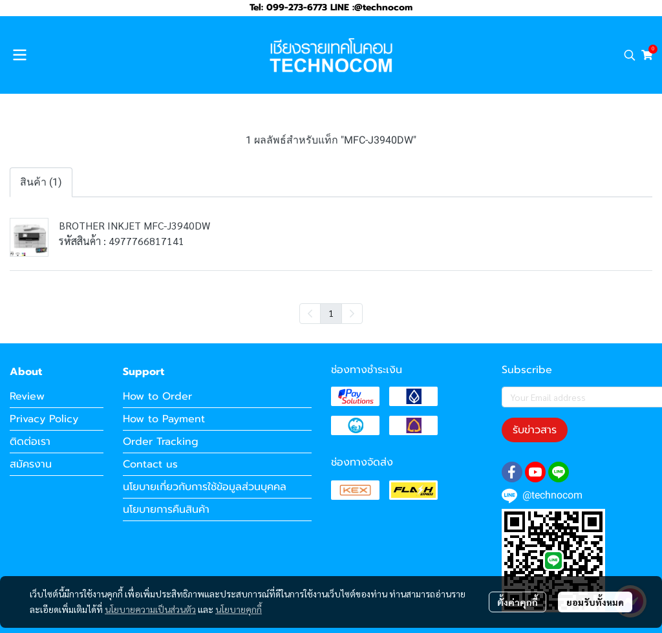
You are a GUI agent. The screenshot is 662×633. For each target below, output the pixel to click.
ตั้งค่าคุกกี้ (517, 602)
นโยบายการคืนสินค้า (166, 509)
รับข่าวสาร (535, 430)
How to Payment (164, 419)
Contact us (150, 464)
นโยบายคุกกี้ (238, 609)
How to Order (157, 396)
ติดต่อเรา (30, 441)
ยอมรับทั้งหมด (595, 602)
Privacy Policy (44, 419)
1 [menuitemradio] (331, 313)
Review (27, 396)
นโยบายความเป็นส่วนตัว (150, 609)
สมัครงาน (31, 464)
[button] (630, 55)
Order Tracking (160, 441)
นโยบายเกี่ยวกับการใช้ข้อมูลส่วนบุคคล (204, 487)
